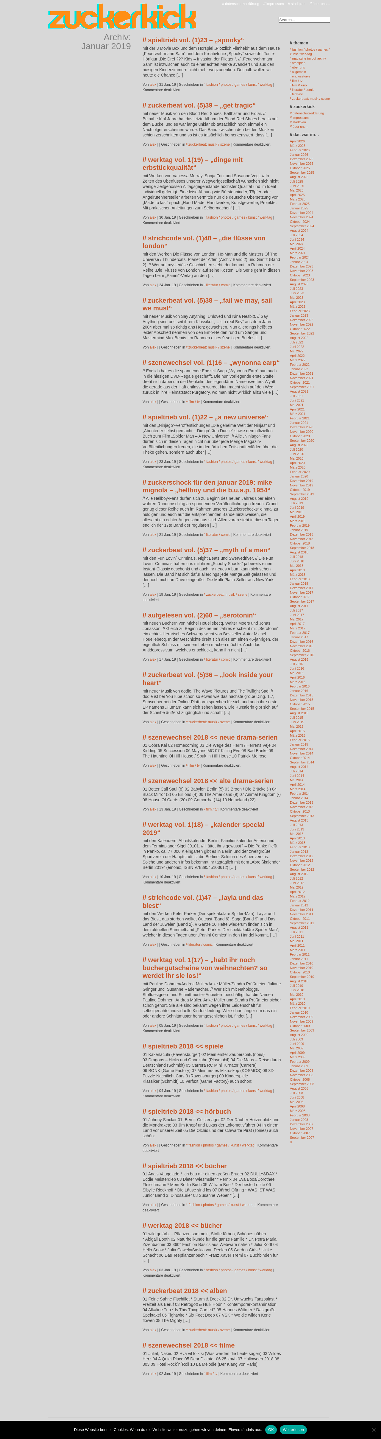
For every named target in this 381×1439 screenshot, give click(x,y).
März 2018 (297, 574)
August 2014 (299, 766)
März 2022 (297, 360)
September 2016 (302, 655)
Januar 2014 (299, 798)
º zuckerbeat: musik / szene (207, 144)
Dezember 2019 (301, 481)
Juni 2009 (297, 1044)
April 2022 (297, 355)
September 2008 (302, 1084)
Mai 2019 (296, 512)
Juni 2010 (297, 990)
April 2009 (297, 1052)
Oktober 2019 (300, 489)
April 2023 (297, 302)
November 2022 (301, 324)
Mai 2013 (296, 834)
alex (153, 85)
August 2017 (299, 606)
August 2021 (299, 391)
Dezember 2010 (301, 963)
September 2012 (302, 869)
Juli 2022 (296, 342)
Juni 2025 (297, 186)
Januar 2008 (299, 1119)
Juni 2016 (297, 668)
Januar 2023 (299, 315)
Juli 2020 (296, 449)
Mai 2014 (296, 780)
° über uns (297, 67)
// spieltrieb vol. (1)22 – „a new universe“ (205, 417)
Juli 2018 (296, 557)
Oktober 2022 (300, 329)
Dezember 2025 (301, 159)
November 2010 (301, 968)
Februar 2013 (300, 847)
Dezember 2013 (301, 802)
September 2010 (302, 976)
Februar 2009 (300, 1061)
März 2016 (297, 682)
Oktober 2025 (300, 168)
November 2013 (301, 807)
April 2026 (297, 141)
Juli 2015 (296, 717)
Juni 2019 (297, 507)
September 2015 (302, 708)
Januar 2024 (299, 262)
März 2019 (297, 521)
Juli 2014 (296, 771)
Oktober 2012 (300, 865)
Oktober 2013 (300, 811)
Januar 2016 (299, 691)
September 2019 (302, 494)
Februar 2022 (300, 364)
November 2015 (301, 699)
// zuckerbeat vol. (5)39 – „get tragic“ (199, 105)
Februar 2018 (300, 579)
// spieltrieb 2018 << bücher (185, 1166)
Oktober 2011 (300, 918)
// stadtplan (297, 4)
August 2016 (299, 659)
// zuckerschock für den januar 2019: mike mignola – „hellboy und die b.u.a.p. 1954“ (207, 486)
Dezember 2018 (301, 534)
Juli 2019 (296, 503)
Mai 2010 (296, 994)
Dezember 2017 (301, 588)
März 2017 (297, 628)
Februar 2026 (300, 150)
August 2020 (299, 445)
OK (271, 1429)
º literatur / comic (217, 285)
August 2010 (299, 981)
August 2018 (299, 552)
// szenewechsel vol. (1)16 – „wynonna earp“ (211, 362)
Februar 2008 (300, 1115)
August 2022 (299, 338)
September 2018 (302, 548)
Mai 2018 (296, 565)
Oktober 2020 (300, 436)
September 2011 (302, 923)
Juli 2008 (296, 1093)
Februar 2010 (300, 1008)
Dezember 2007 (301, 1124)
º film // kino (298, 85)
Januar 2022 (299, 369)
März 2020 (297, 467)
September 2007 (302, 1137)
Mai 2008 (296, 1102)
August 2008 (299, 1088)
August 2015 (299, 713)
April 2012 (297, 892)
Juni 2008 (297, 1097)
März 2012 (297, 896)
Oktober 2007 (300, 1133)
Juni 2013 (297, 829)
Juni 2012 (297, 883)
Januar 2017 (299, 637)
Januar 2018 (299, 583)
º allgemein (298, 72)
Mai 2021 (296, 405)
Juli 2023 (296, 288)
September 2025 (302, 172)
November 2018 (301, 539)
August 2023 (299, 284)
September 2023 (302, 279)
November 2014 (301, 753)
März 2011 (297, 950)
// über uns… (320, 4)
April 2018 (297, 570)
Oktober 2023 (300, 275)
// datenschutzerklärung (240, 4)
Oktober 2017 (300, 597)
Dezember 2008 (301, 1070)
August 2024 (299, 230)
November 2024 (301, 217)
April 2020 (297, 463)
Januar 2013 (299, 851)
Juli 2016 (296, 664)
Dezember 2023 (301, 266)
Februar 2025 (300, 204)
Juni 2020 (297, 454)
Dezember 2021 (301, 373)
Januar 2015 (299, 744)
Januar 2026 (299, 154)
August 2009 (299, 1035)
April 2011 (297, 945)
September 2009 (302, 1030)
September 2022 (302, 333)
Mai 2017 (296, 619)
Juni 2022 (297, 347)
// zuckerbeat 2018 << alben (185, 1291)
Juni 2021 (297, 400)
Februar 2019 (300, 525)
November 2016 (301, 646)
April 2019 (297, 516)
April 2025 (297, 195)
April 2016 (297, 677)
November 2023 (301, 271)
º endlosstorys (300, 76)
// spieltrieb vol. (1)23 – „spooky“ (193, 40)
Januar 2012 (299, 905)
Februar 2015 (300, 740)
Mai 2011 (296, 941)
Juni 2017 (297, 615)
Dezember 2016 (301, 641)
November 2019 (301, 485)
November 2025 (301, 163)
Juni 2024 (297, 239)
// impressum (273, 4)
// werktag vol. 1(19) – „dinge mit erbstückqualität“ (193, 163)
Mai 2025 (296, 190)
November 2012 (301, 860)
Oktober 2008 (300, 1079)
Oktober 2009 (300, 1026)
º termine (296, 94)
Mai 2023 (296, 297)
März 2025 (297, 199)
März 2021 (297, 414)
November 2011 (301, 914)
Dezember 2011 (301, 909)
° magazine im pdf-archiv (308, 58)
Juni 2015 (297, 722)
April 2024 (297, 248)
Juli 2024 (296, 235)
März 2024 (297, 253)
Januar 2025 (299, 208)
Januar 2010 (299, 1012)
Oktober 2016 (300, 650)
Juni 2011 (297, 936)
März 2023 (297, 306)
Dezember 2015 (301, 695)
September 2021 (302, 387)
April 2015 (297, 731)
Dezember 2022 (301, 320)
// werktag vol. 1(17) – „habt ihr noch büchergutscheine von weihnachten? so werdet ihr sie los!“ (205, 967)
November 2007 (301, 1128)
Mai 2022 (296, 351)
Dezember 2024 (301, 212)
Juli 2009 (296, 1039)
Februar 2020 (300, 472)
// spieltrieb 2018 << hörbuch (187, 1111)
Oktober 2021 (300, 382)
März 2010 (297, 1003)
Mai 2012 (296, 887)
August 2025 (299, 177)
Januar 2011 (299, 959)
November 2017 (301, 592)
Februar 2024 (300, 257)
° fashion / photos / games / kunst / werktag (238, 85)
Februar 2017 (300, 632)
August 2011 (299, 927)
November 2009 (301, 1021)
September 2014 (302, 762)
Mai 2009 (296, 1048)
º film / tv (193, 402)
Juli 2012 (296, 878)
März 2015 (297, 735)
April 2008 (297, 1106)
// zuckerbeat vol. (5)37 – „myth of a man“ (207, 550)
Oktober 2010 (300, 972)
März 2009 (297, 1057)
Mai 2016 (296, 673)
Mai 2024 (296, 244)
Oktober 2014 (300, 758)
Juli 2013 (296, 825)
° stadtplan (297, 63)
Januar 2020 (299, 476)
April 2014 (297, 784)
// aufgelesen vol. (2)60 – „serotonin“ (199, 615)
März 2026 (297, 145)
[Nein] (374, 1430)
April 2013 (297, 838)
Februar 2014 (300, 793)
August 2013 (299, 820)
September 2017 (302, 601)
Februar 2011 (300, 954)
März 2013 (297, 842)
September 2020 (302, 440)
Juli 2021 (296, 396)
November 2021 (301, 378)
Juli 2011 (296, 932)
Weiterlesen (293, 1429)
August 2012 (299, 874)
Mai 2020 (296, 458)
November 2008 (301, 1075)
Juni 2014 (297, 775)
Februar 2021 (300, 418)
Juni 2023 (297, 293)
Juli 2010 (296, 985)
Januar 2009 (299, 1066)
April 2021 (297, 409)
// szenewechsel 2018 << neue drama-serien (210, 737)
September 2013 (302, 816)
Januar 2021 (299, 422)
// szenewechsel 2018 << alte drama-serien (208, 781)
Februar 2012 (300, 901)
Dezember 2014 (301, 749)
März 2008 (297, 1111)
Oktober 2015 (300, 704)
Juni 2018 (297, 561)
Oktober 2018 (300, 543)
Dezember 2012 (301, 856)
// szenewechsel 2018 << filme (189, 1345)
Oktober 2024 (300, 221)
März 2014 (297, 789)
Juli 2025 (296, 181)
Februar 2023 (300, 311)
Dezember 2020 (301, 427)
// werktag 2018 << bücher (182, 1225)
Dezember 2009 (301, 1017)
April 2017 (297, 624)
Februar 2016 (300, 686)
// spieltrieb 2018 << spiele (183, 1046)
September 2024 (302, 226)
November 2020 (301, 431)
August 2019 (299, 498)
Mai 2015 (296, 726)
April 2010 (297, 999)
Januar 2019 (299, 530)
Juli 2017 (296, 610)
